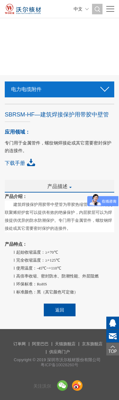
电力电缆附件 (59, 87)
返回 (59, 309)
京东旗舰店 (92, 344)
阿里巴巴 (40, 344)
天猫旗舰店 (65, 344)
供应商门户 (59, 352)
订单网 (19, 344)
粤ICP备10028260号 (59, 364)
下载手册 (15, 163)
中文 (78, 8)
